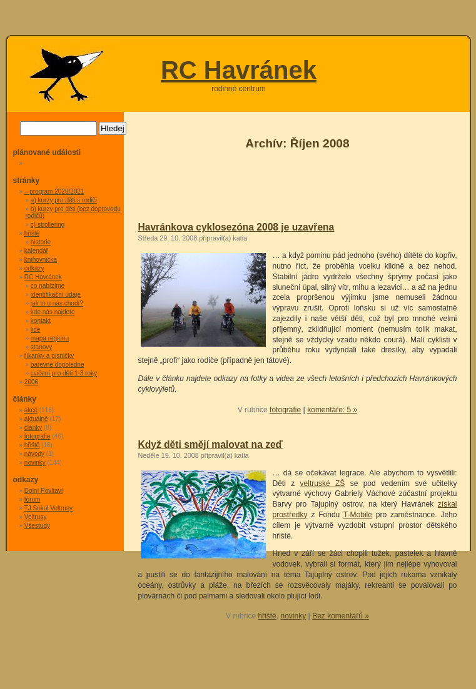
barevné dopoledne (57, 364)
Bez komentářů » (340, 616)
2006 (31, 382)
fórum (32, 499)
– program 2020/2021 (54, 191)
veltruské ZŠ (322, 483)
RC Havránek (238, 70)
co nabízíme (47, 285)
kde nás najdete (53, 312)
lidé (36, 329)
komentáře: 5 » (332, 409)
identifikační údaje (56, 294)
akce (31, 410)
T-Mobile (357, 514)
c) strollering (47, 224)
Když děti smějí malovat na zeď (210, 444)
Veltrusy (35, 516)
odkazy (34, 268)
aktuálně (36, 418)
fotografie (285, 409)
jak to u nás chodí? (57, 303)
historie (41, 242)
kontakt (41, 320)
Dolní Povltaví (43, 490)
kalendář (36, 250)
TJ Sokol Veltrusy (48, 508)
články (33, 427)
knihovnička (40, 259)
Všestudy (37, 525)
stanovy (41, 347)
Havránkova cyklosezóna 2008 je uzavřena (236, 227)
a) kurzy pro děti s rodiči (64, 200)
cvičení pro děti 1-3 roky (64, 373)
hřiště (267, 616)
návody (34, 453)
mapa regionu (50, 338)
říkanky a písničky (49, 355)
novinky (293, 616)
